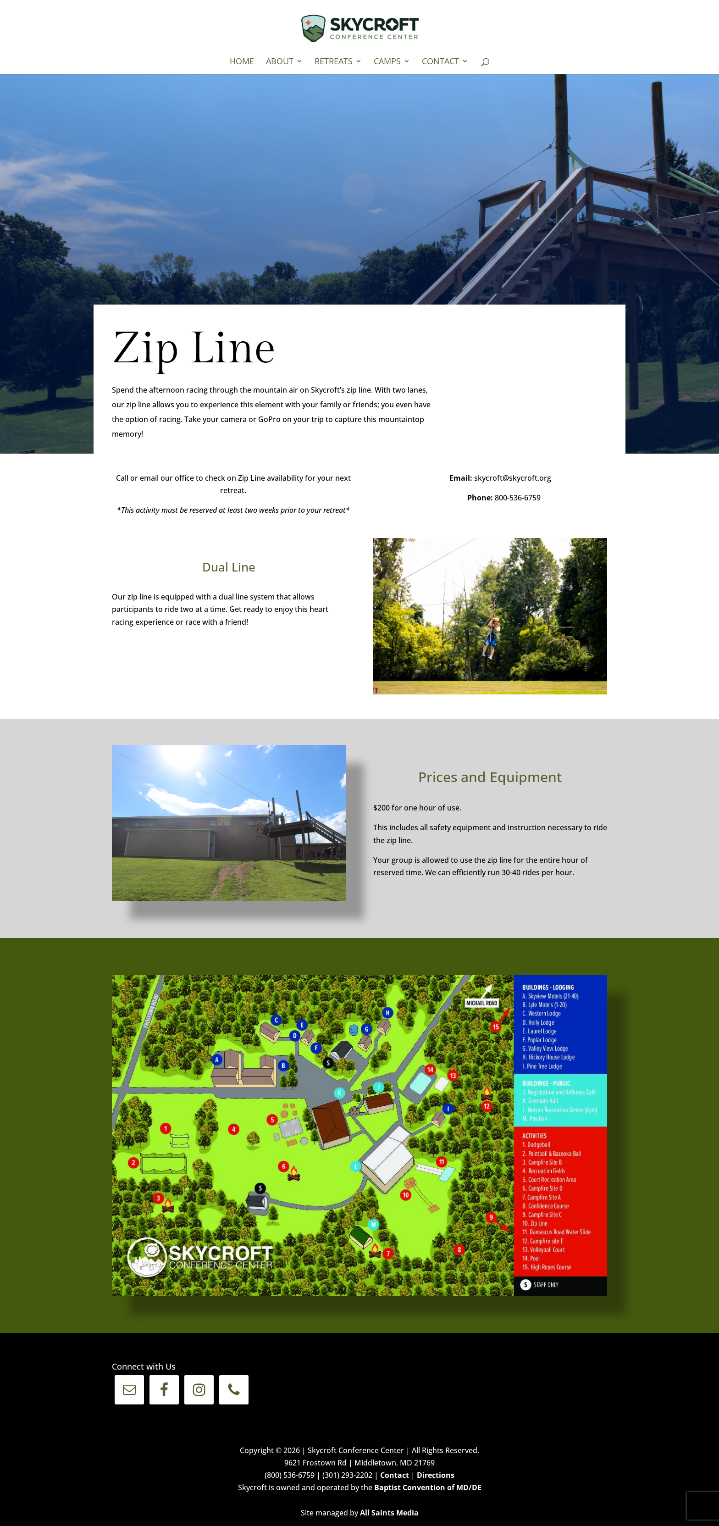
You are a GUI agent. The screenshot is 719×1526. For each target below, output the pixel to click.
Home (242, 62)
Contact (440, 62)
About (279, 62)
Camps (387, 62)
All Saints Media (389, 1513)
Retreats (334, 62)
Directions (435, 1475)
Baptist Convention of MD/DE (427, 1487)
